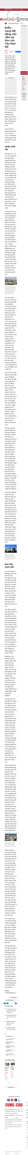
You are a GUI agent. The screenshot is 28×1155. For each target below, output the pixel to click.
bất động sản (9, 106)
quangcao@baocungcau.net (10, 9)
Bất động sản (13, 19)
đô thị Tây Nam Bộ (9, 1054)
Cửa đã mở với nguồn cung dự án (24, 95)
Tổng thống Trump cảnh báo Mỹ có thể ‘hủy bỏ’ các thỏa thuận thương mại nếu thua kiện (13, 1068)
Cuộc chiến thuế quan (13, 23)
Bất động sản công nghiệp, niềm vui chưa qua (10, 1023)
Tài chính (7, 19)
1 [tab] (8, 1082)
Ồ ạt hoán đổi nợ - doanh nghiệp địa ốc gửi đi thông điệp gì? (24, 78)
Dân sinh (23, 19)
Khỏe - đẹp (25, 19)
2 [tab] (9, 1082)
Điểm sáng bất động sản (9, 1042)
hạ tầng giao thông (9, 1050)
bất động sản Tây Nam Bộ (10, 1046)
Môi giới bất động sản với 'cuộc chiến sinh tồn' (11, 1017)
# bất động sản (9, 1036)
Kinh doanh (10, 19)
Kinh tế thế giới (12, 1073)
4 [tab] (12, 1082)
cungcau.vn (7, 1153)
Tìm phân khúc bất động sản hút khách (11, 1028)
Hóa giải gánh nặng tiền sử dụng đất (7, 1068)
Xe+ (16, 19)
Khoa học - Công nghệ (18, 19)
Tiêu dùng (5, 19)
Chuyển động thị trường (6, 51)
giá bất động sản (10, 954)
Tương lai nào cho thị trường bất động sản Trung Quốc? (11, 1011)
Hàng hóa (20, 19)
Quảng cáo (7, 8)
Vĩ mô (3, 19)
